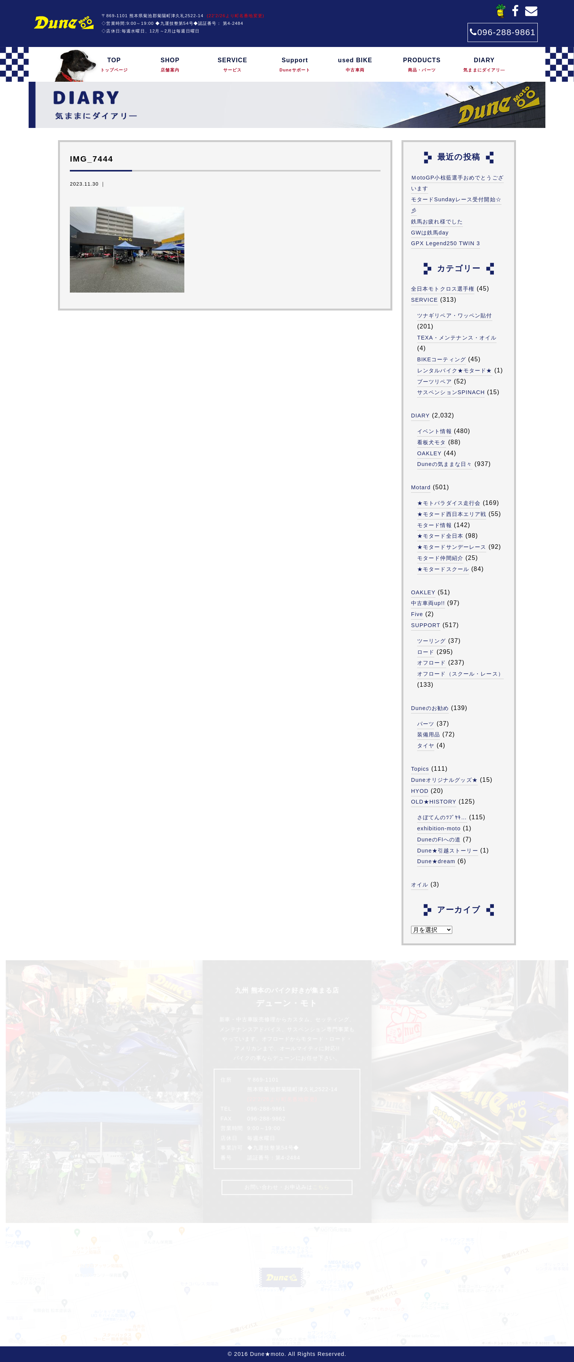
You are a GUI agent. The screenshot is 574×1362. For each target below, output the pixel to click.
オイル (419, 885)
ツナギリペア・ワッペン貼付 (454, 315)
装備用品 (428, 734)
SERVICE (232, 65)
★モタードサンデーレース (451, 547)
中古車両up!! (428, 603)
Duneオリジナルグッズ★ (444, 780)
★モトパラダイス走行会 (448, 503)
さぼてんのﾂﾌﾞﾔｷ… (442, 817)
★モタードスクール (443, 569)
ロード (425, 652)
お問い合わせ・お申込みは (287, 1187)
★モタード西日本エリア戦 (451, 514)
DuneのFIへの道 (439, 839)
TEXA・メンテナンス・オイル (457, 338)
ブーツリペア (434, 382)
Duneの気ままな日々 (444, 464)
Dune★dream (436, 861)
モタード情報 (434, 525)
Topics (420, 769)
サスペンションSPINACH (451, 392)
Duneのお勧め (430, 708)
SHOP (170, 65)
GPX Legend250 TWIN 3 (445, 243)
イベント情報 (434, 431)
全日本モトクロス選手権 (442, 289)
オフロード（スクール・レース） (460, 674)
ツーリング (431, 641)
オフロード (431, 663)
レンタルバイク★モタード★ (454, 370)
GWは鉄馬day (430, 233)
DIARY (484, 65)
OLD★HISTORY (433, 802)
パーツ (425, 724)
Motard (421, 487)
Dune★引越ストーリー (447, 851)
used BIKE (355, 65)
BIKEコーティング (441, 359)
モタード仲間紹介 (440, 558)
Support (295, 65)
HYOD (420, 791)
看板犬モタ (431, 442)
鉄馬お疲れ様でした (437, 221)
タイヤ (425, 745)
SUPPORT (425, 625)
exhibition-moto (439, 828)
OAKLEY (429, 453)
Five (417, 614)
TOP (114, 65)
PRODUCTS (421, 65)
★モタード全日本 (440, 536)
